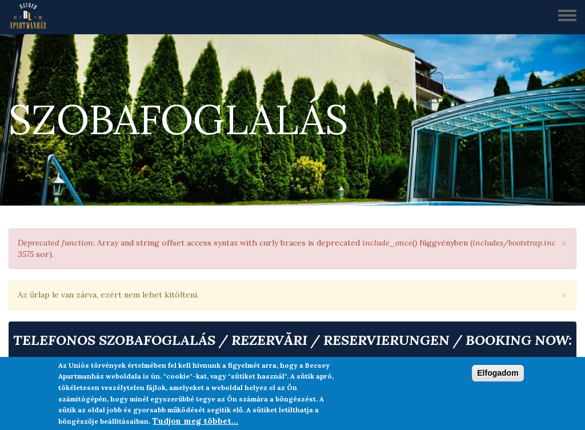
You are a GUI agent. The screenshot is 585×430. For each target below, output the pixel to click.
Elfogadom (497, 372)
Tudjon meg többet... (195, 421)
